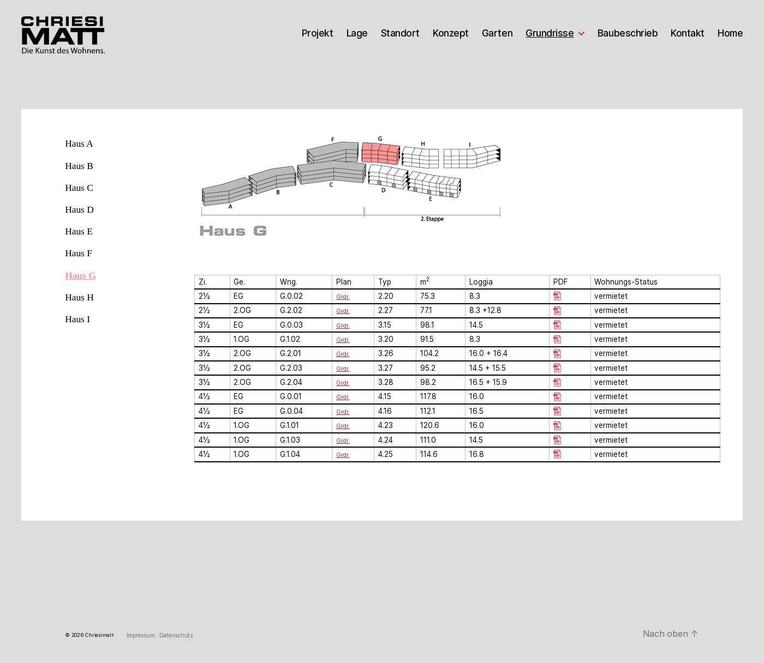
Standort (400, 33)
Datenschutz (176, 636)
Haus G (80, 275)
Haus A (79, 143)
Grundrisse (550, 33)
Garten (497, 33)
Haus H (79, 297)
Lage (357, 33)
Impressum (141, 636)
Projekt (317, 33)
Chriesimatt (99, 635)
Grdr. (344, 310)
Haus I (77, 319)
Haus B (79, 165)
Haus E (79, 231)
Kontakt (688, 33)
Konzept (451, 33)
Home (730, 33)
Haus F (78, 253)
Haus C (79, 187)
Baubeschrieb (628, 33)
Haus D (79, 209)
